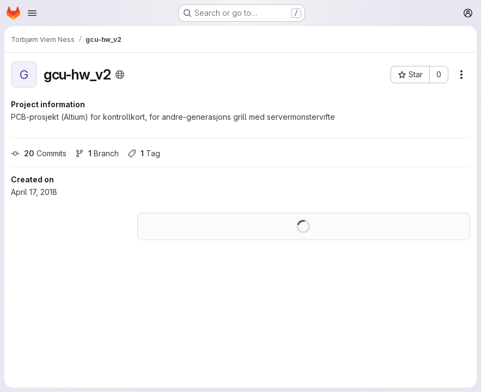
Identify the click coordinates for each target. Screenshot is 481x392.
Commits (38, 153)
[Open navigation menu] (32, 13)
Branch (97, 153)
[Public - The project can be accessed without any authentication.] (119, 74)
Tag (143, 153)
